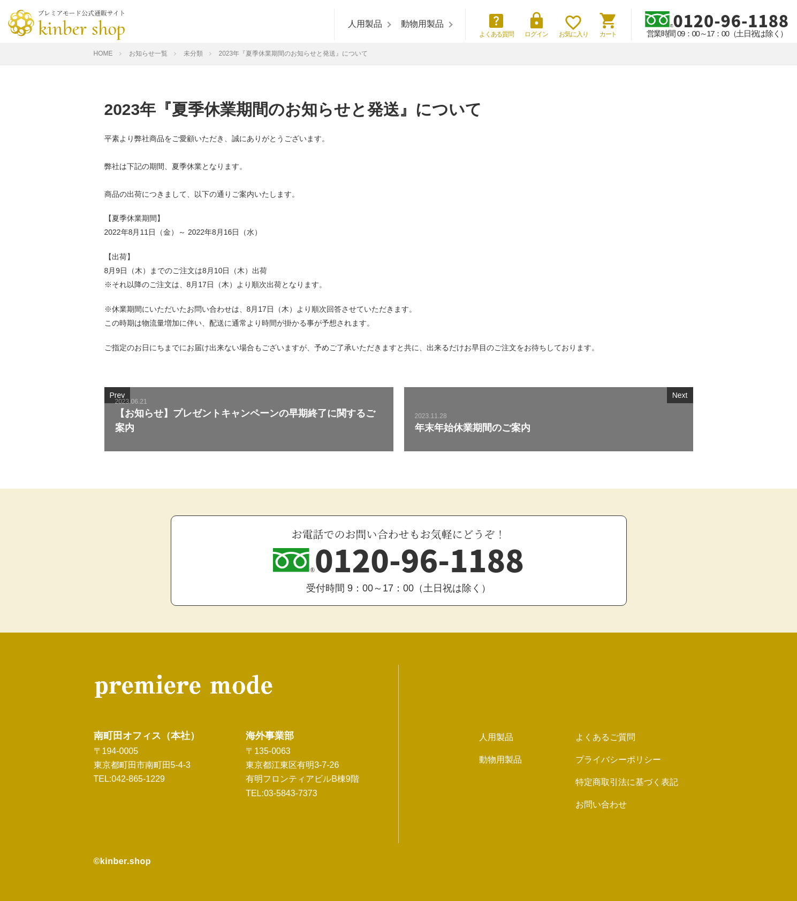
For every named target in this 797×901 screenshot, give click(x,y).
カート (608, 24)
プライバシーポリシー (618, 759)
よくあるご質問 (605, 737)
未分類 (193, 53)
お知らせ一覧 (148, 53)
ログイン (536, 24)
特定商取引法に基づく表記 (626, 782)
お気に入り (573, 26)
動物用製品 (422, 23)
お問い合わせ (601, 804)
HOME (103, 53)
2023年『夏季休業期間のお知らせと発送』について (293, 53)
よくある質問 (496, 24)
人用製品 (365, 23)
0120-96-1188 (717, 19)
